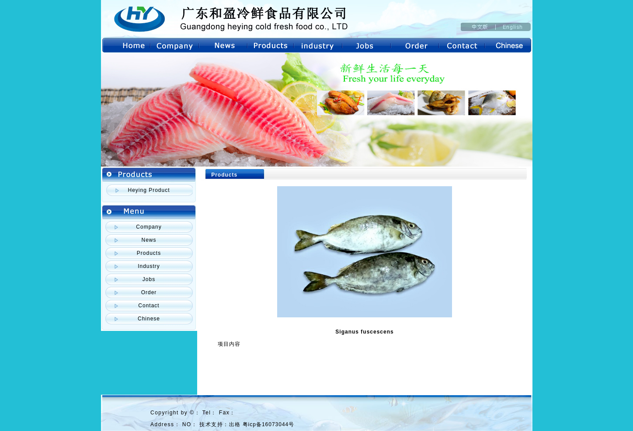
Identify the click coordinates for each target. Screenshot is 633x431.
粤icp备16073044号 (269, 424)
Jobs (149, 279)
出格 (234, 424)
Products (149, 253)
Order (149, 292)
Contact (148, 305)
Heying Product (149, 190)
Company (148, 227)
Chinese (149, 319)
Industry (149, 266)
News (148, 240)
